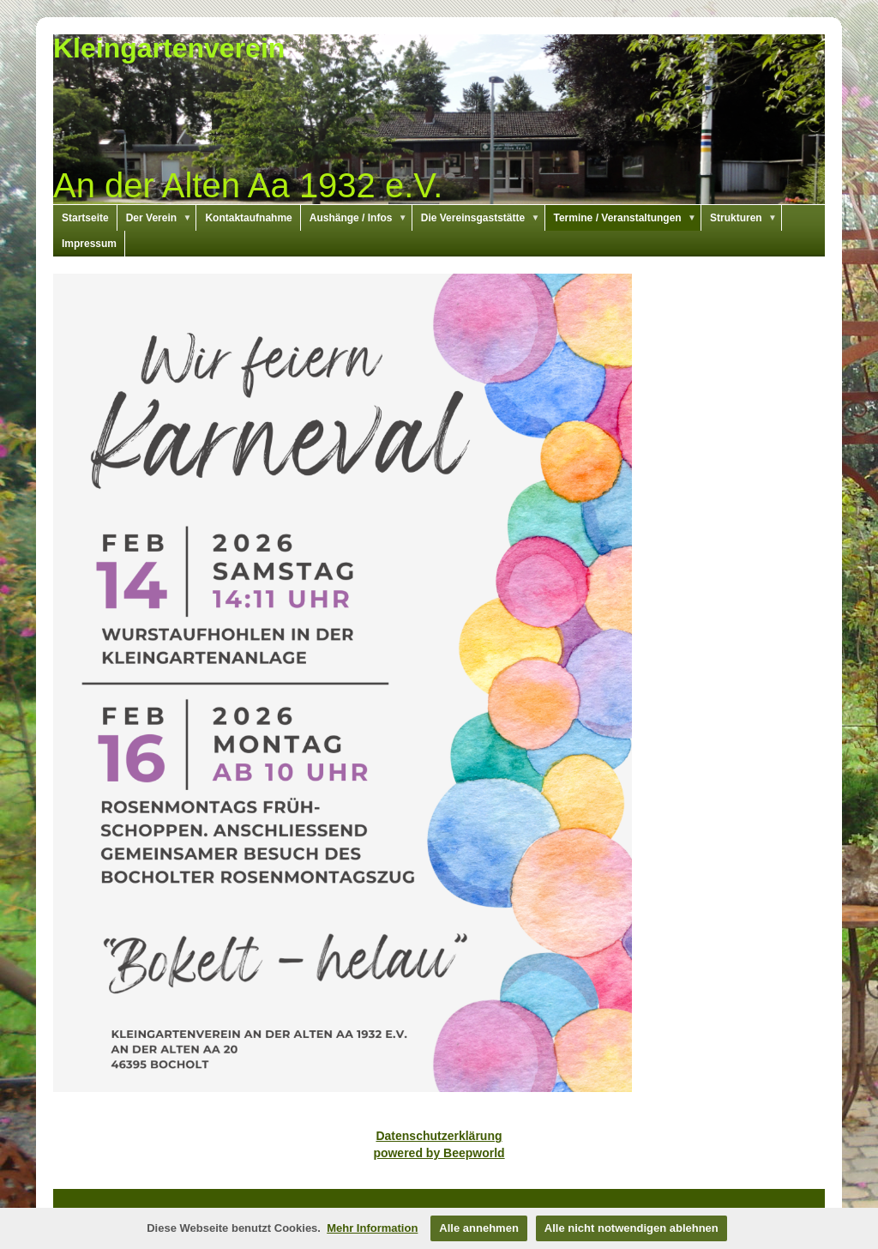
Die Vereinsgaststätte (483, 218)
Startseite (85, 218)
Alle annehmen (478, 1228)
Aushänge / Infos (361, 218)
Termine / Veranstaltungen (628, 218)
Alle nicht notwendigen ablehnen (631, 1228)
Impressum (89, 244)
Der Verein (161, 218)
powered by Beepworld (438, 1153)
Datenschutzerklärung (439, 1136)
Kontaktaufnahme (248, 218)
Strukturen (746, 218)
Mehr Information (372, 1228)
